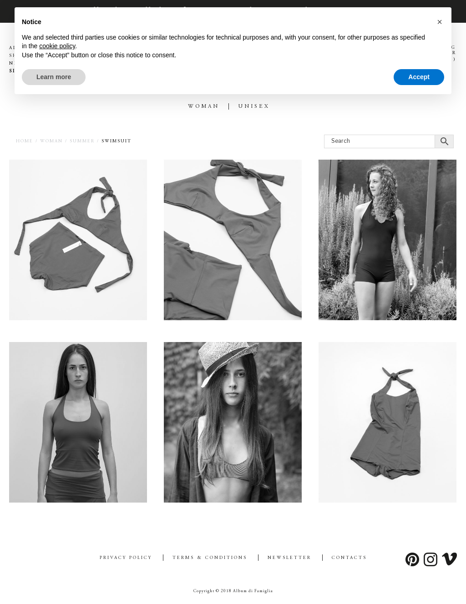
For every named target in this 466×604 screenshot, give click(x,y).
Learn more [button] (53, 77)
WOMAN (203, 106)
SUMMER (82, 141)
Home (24, 141)
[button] (439, 22)
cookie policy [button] (57, 46)
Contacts (349, 558)
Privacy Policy (126, 558)
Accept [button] (419, 77)
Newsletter (289, 558)
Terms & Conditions (209, 558)
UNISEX (254, 106)
